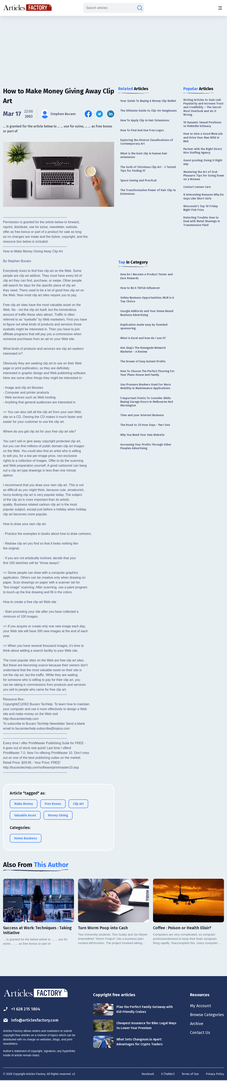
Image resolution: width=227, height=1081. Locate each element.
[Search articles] (140, 8)
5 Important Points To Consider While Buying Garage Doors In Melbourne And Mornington (146, 401)
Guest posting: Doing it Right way (202, 162)
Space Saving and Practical (138, 180)
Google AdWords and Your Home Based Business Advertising (146, 313)
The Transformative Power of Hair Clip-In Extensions (148, 192)
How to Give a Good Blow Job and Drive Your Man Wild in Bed (203, 137)
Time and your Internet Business (142, 415)
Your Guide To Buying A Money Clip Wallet (148, 101)
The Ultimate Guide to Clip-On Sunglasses (148, 110)
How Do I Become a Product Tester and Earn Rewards (146, 276)
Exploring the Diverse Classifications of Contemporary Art (146, 141)
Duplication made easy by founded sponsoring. (143, 326)
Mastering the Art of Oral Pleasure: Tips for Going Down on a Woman (203, 175)
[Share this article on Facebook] (88, 113)
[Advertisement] (113, 47)
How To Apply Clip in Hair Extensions (144, 120)
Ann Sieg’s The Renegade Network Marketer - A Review (143, 349)
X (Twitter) (168, 1074)
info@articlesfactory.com (31, 1020)
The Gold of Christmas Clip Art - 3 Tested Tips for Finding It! (148, 168)
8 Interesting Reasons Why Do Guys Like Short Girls (203, 196)
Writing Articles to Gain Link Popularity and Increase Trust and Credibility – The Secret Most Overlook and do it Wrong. (203, 107)
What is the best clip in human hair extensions (143, 155)
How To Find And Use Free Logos (142, 130)
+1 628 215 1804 (21, 1009)
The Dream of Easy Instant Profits (142, 361)
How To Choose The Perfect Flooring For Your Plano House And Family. (147, 373)
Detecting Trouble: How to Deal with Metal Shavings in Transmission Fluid (201, 221)
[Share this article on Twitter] (99, 113)
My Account (200, 1005)
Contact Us (200, 1032)
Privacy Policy (215, 1074)
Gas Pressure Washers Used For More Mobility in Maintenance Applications (145, 386)
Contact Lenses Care (197, 187)
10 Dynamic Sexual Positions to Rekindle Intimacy (202, 124)
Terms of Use (190, 1074)
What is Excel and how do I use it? (143, 338)
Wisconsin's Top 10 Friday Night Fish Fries (200, 208)
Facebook (148, 1074)
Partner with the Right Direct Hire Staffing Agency (202, 150)
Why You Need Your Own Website (142, 435)
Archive (196, 1023)
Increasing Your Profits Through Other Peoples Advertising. (145, 446)
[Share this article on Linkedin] (110, 113)
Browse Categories (207, 1014)
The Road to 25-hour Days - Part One (145, 425)
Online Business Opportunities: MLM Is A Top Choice (147, 299)
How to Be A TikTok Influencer (140, 288)
